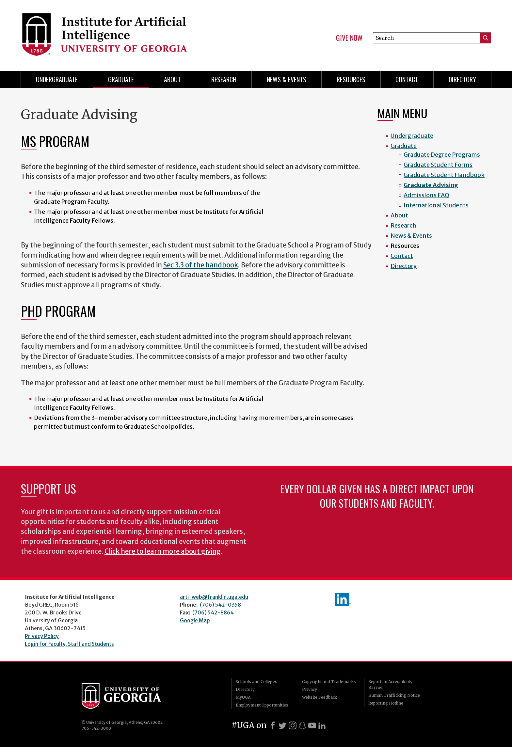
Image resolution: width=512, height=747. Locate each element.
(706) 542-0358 (220, 604)
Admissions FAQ (426, 195)
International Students (436, 205)
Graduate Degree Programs (442, 154)
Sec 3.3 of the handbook (200, 265)
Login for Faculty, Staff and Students (69, 644)
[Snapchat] (302, 725)
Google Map (195, 620)
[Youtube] (312, 725)
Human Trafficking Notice (394, 695)
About (172, 79)
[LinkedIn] (322, 725)
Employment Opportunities (262, 705)
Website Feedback (319, 697)
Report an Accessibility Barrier (390, 684)
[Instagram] (292, 725)
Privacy (309, 689)
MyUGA (243, 697)
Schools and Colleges (256, 681)
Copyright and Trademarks (329, 681)
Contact (406, 79)
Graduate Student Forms (438, 164)
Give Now (349, 38)
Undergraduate (57, 79)
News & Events (286, 79)
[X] (282, 725)
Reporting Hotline (385, 703)
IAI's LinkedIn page (343, 599)
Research (223, 79)
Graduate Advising (431, 185)
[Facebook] (273, 725)
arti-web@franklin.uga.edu (214, 597)
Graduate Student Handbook (444, 175)
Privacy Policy (42, 636)
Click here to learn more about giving (162, 551)
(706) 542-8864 (213, 612)
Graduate (121, 79)
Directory (462, 79)
